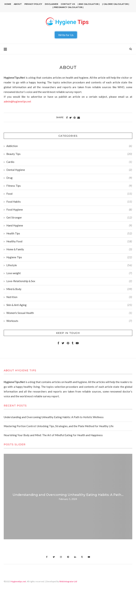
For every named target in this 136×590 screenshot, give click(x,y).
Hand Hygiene (69, 225)
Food (69, 194)
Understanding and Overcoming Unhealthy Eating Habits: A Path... (68, 495)
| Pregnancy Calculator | (68, 7)
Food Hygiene (69, 209)
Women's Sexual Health (69, 313)
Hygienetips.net (18, 581)
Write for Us (65, 35)
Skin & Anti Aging (69, 305)
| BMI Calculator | (89, 4)
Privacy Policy (33, 4)
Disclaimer (51, 4)
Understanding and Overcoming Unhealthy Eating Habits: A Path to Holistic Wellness (54, 417)
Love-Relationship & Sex (69, 281)
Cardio (69, 162)
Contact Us (68, 4)
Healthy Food (69, 241)
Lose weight (69, 273)
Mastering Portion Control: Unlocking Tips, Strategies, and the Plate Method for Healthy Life (59, 426)
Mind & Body (69, 289)
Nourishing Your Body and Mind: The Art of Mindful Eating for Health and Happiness (53, 435)
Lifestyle (69, 265)
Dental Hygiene (69, 170)
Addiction (69, 146)
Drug (69, 178)
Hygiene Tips (69, 257)
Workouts (69, 321)
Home (7, 4)
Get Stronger (69, 217)
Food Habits (69, 201)
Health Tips (69, 233)
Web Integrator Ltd (68, 581)
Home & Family (69, 249)
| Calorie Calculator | (115, 4)
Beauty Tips (69, 154)
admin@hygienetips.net (17, 101)
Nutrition (69, 297)
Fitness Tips (69, 186)
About (18, 4)
